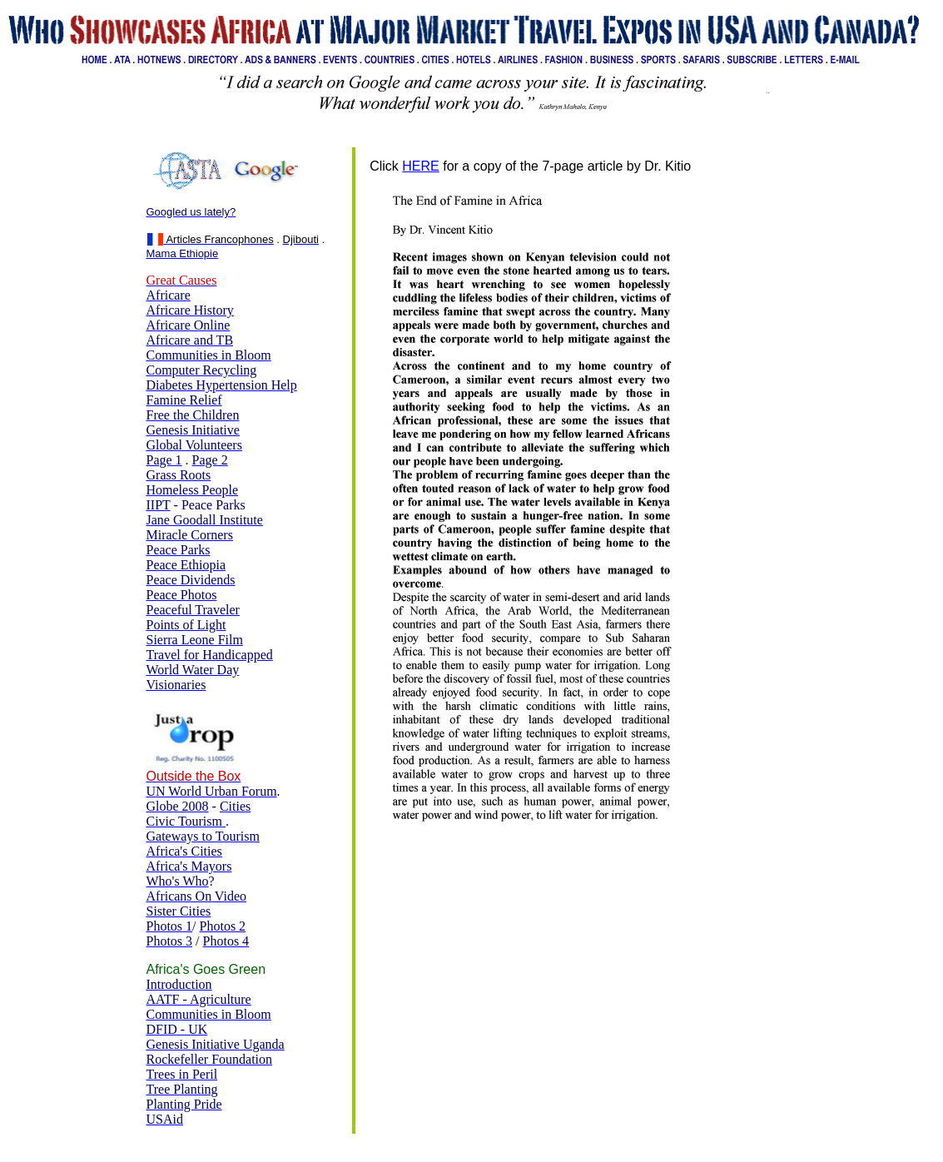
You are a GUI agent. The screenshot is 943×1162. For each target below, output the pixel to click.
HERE (420, 166)
